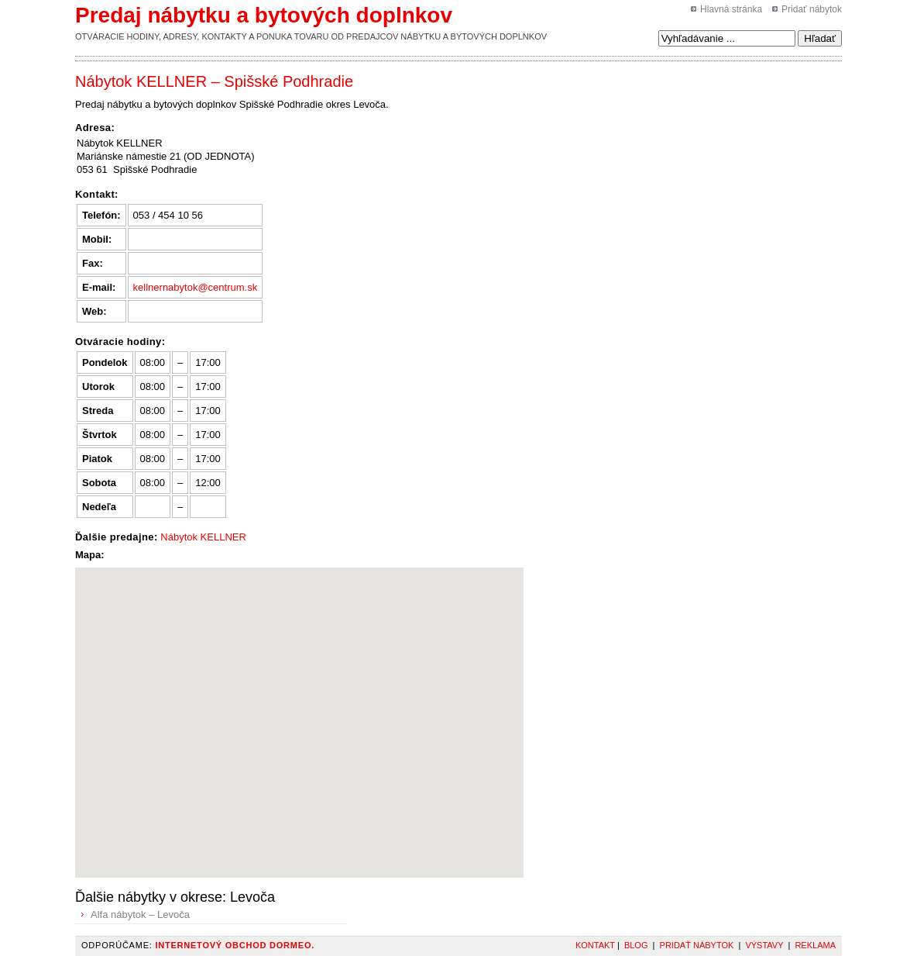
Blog (636, 945)
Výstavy (764, 945)
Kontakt (595, 945)
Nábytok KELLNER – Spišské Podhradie (214, 81)
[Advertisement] (608, 108)
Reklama (815, 945)
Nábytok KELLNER (203, 537)
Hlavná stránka (731, 9)
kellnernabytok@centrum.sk (195, 287)
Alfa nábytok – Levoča (140, 914)
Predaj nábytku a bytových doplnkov (263, 15)
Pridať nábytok (811, 9)
